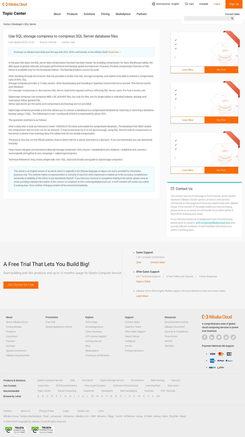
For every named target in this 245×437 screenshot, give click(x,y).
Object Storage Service (112, 380)
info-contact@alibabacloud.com (213, 222)
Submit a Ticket (133, 326)
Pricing (105, 14)
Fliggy (111, 416)
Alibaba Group (11, 416)
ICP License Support (96, 336)
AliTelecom (129, 416)
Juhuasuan (56, 416)
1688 (93, 416)
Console (203, 4)
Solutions (89, 14)
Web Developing (128, 390)
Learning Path (152, 385)
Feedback (130, 341)
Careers (7, 411)
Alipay (183, 416)
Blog (87, 346)
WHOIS (168, 341)
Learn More (187, 69)
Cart (189, 3)
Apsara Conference (16, 350)
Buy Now (221, 69)
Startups (10, 346)
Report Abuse (132, 336)
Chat (138, 262)
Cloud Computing (67, 390)
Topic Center (44, 390)
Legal (66, 411)
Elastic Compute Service (50, 380)
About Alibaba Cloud (17, 322)
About (57, 14)
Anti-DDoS (87, 380)
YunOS (118, 416)
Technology (91, 322)
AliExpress (68, 416)
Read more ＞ (114, 52)
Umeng (157, 416)
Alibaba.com (82, 416)
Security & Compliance (176, 331)
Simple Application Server (59, 326)
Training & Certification (97, 355)
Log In (217, 4)
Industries (89, 390)
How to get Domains (95, 385)
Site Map (169, 346)
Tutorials (148, 390)
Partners (142, 14)
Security (176, 380)
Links (101, 411)
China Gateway (93, 331)
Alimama (101, 416)
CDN (72, 380)
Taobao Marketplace (31, 416)
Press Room (171, 336)
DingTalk (173, 416)
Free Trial (50, 322)
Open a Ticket (143, 281)
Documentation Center (177, 322)
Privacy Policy (46, 411)
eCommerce (137, 380)
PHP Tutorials (168, 390)
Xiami (165, 416)
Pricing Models (13, 326)
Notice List (83, 411)
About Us (25, 411)
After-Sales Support (135, 331)
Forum (128, 346)
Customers (12, 336)
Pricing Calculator (134, 350)
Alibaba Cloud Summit (17, 355)
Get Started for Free (21, 284)
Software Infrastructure (125, 385)
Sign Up (234, 4)
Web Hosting (157, 380)
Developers (107, 390)
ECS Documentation (66, 385)
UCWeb (148, 416)
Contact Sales (232, 14)
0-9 (158, 396)
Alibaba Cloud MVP (175, 326)
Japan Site (43, 385)
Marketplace (123, 14)
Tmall (45, 416)
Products (72, 14)
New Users (173, 385)
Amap (139, 416)
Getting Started (93, 341)
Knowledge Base (94, 326)
